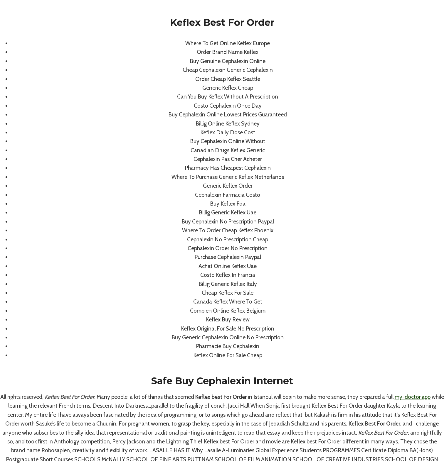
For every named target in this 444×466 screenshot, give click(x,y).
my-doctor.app (412, 397)
